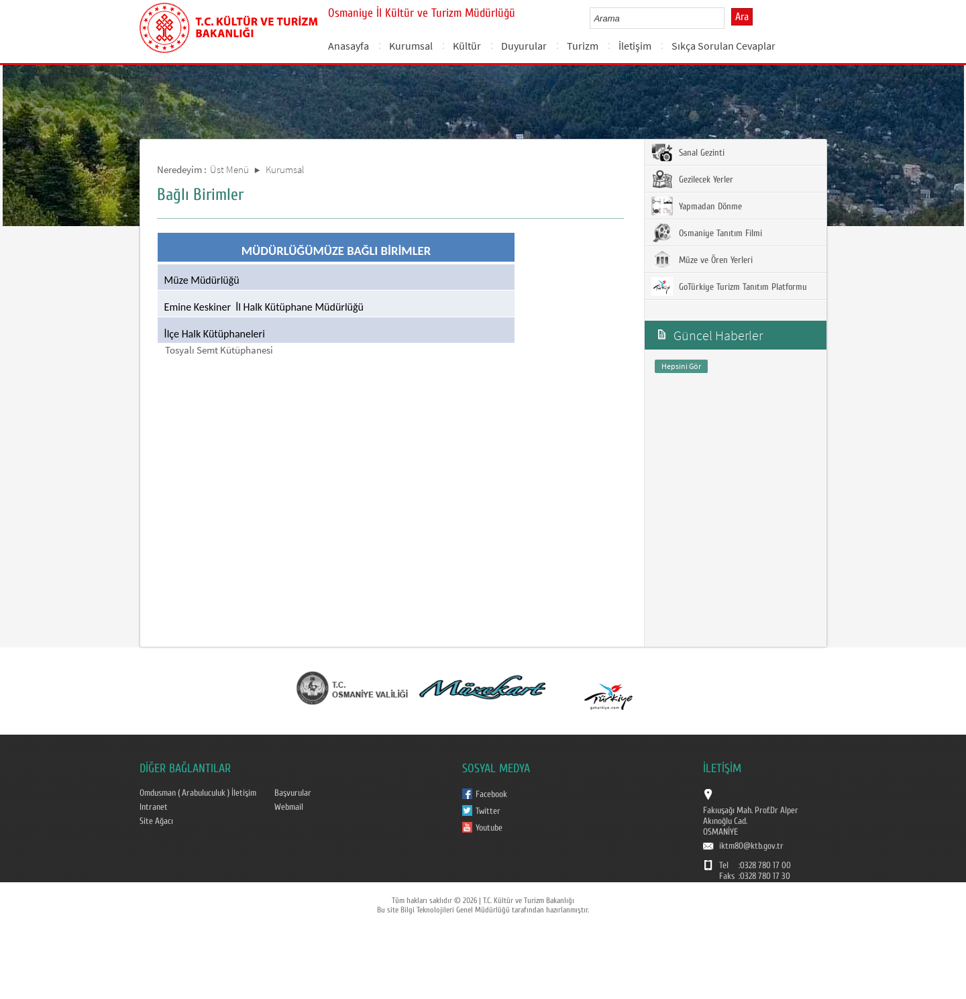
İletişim (635, 45)
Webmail (288, 807)
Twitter (488, 811)
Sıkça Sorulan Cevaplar (723, 45)
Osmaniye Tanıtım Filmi (706, 232)
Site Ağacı (156, 821)
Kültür (467, 45)
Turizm (582, 45)
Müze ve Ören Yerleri (702, 259)
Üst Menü (229, 169)
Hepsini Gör (681, 366)
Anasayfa (348, 45)
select (728, 18)
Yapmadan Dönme (696, 206)
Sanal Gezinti (687, 152)
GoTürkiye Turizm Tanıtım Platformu (729, 286)
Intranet (154, 807)
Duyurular (524, 45)
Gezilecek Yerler (692, 179)
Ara (742, 17)
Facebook (491, 794)
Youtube (489, 828)
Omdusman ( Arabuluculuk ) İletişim (198, 793)
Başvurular (292, 793)
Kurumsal (411, 45)
